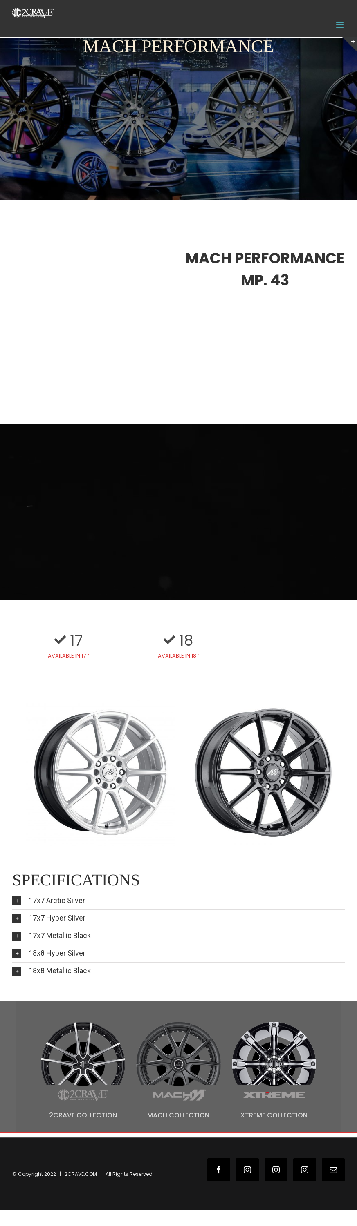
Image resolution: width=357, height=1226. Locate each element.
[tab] (178, 900)
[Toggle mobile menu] (340, 24)
